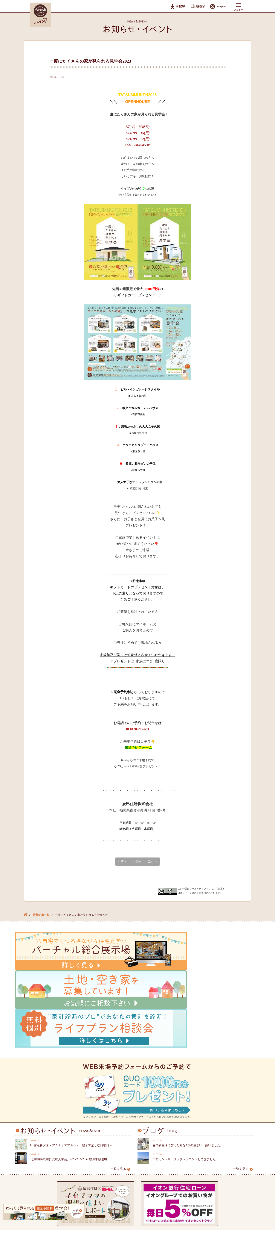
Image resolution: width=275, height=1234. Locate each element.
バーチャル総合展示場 (72, 1173)
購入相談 (147, 1141)
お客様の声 (64, 1161)
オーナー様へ (24, 1154)
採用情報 (105, 1161)
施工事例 (63, 1154)
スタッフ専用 (153, 1167)
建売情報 (63, 1147)
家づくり (21, 1161)
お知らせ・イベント (28, 1141)
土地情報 (63, 1141)
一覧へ (137, 861)
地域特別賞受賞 (67, 1180)
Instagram (217, 6)
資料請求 (196, 6)
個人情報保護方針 (111, 1167)
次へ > (152, 861)
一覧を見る (120, 1070)
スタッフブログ (109, 1141)
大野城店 (189, 1170)
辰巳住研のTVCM (69, 1187)
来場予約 (175, 6)
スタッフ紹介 (108, 1154)
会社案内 (105, 1147)
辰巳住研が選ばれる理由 (31, 1147)
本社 (186, 1141)
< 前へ (122, 861)
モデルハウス (66, 1167)
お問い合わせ (150, 1161)
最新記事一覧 (41, 914)
